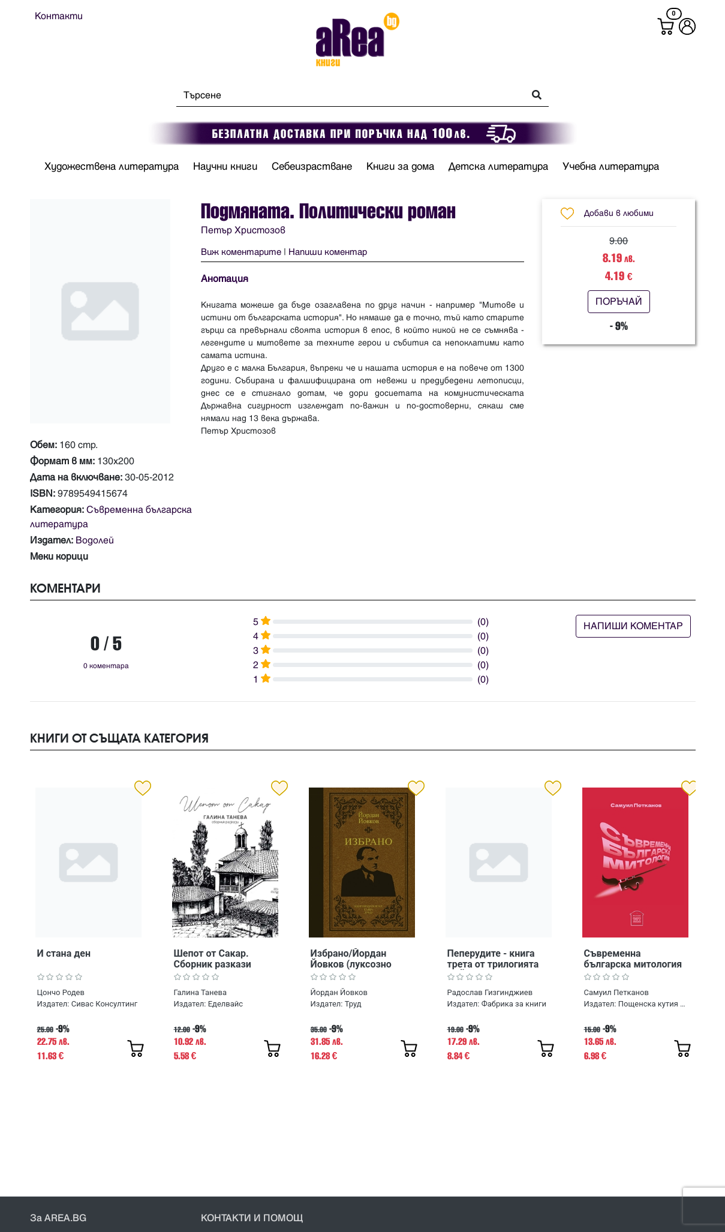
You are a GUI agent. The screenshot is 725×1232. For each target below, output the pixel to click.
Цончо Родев (61, 992)
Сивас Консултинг (104, 1003)
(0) (483, 622)
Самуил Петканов (616, 992)
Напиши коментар (327, 252)
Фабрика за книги (514, 1003)
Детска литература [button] (498, 167)
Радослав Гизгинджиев (490, 992)
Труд (353, 1003)
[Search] (347, 95)
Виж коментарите (241, 252)
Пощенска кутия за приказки (652, 1003)
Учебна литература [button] (610, 167)
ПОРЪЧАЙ (618, 302)
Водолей (95, 540)
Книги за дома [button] (400, 167)
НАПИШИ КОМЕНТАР (633, 626)
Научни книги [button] (225, 167)
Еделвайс (225, 1003)
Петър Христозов (243, 230)
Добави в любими (619, 213)
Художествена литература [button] (111, 167)
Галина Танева (200, 992)
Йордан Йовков (339, 992)
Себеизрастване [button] (312, 167)
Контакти (59, 16)
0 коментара (106, 666)
